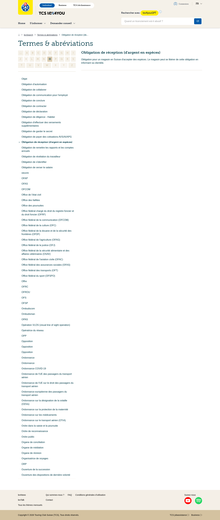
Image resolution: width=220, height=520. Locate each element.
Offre (24, 281)
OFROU (26, 292)
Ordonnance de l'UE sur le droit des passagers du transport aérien (47, 385)
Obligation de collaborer (34, 89)
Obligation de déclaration (35, 111)
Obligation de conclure (33, 100)
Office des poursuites (33, 205)
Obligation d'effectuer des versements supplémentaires (41, 124)
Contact (49, 500)
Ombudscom (28, 308)
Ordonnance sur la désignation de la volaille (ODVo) (44, 402)
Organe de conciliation (33, 442)
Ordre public (28, 437)
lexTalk (21, 500)
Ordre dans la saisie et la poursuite (40, 426)
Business (62, 5)
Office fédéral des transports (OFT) (40, 270)
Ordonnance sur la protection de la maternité (45, 409)
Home (21, 23)
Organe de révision (31, 453)
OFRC (25, 286)
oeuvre (25, 173)
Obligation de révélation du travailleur (41, 156)
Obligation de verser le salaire (37, 167)
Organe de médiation (33, 447)
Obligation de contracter (34, 106)
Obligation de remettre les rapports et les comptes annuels (48, 149)
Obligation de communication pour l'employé (45, 95)
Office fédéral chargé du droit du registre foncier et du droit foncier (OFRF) (48, 213)
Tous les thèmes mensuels (30, 505)
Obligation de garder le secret (37, 131)
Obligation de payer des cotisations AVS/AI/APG (47, 137)
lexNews (22, 495)
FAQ (70, 495)
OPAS (25, 319)
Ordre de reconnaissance (35, 431)
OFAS (25, 183)
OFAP (25, 178)
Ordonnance (28, 357)
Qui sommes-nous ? (55, 495)
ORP (24, 464)
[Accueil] (19, 35)
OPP (24, 336)
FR (199, 3)
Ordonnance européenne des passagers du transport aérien (44, 393)
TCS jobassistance (179, 515)
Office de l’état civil (31, 194)
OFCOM (26, 189)
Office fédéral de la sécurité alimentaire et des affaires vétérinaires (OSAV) (45, 252)
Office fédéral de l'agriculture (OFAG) (41, 240)
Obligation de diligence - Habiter (38, 117)
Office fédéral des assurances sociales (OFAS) (46, 265)
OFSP (25, 303)
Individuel (47, 5)
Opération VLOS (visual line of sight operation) (46, 325)
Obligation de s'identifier (34, 162)
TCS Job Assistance (82, 5)
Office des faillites (31, 200)
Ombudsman (28, 314)
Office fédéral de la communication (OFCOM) (45, 220)
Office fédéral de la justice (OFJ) (38, 245)
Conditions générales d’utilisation (90, 495)
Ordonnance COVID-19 (34, 368)
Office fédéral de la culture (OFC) (39, 225)
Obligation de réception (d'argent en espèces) (45, 142)
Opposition (27, 341)
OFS (24, 297)
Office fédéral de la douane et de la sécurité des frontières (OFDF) (46, 232)
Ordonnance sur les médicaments (39, 415)
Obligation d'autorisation (34, 84)
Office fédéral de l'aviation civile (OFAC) (42, 259)
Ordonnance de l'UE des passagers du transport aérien (47, 376)
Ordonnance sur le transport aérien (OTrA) (44, 420)
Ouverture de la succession (36, 469)
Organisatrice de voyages (35, 458)
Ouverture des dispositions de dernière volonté (46, 475)
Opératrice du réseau (33, 330)
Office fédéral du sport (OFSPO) (38, 276)
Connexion (181, 3)
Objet (24, 79)
